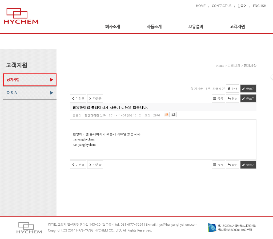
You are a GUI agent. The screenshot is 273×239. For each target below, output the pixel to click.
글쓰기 (248, 89)
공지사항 (13, 80)
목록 (218, 98)
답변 (233, 98)
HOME (201, 6)
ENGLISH (259, 6)
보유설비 (195, 26)
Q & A (12, 93)
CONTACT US (221, 6)
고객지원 (237, 26)
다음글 (95, 98)
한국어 (242, 6)
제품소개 (154, 26)
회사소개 (112, 26)
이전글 (78, 98)
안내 (233, 89)
